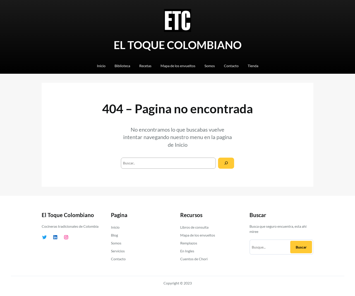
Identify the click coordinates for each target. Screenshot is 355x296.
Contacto (118, 259)
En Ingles (187, 251)
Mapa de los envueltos (197, 235)
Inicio (181, 144)
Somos (116, 243)
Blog (114, 235)
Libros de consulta (194, 227)
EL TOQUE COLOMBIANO (178, 44)
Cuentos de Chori (194, 259)
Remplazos (188, 243)
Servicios (118, 251)
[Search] (226, 163)
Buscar (301, 247)
